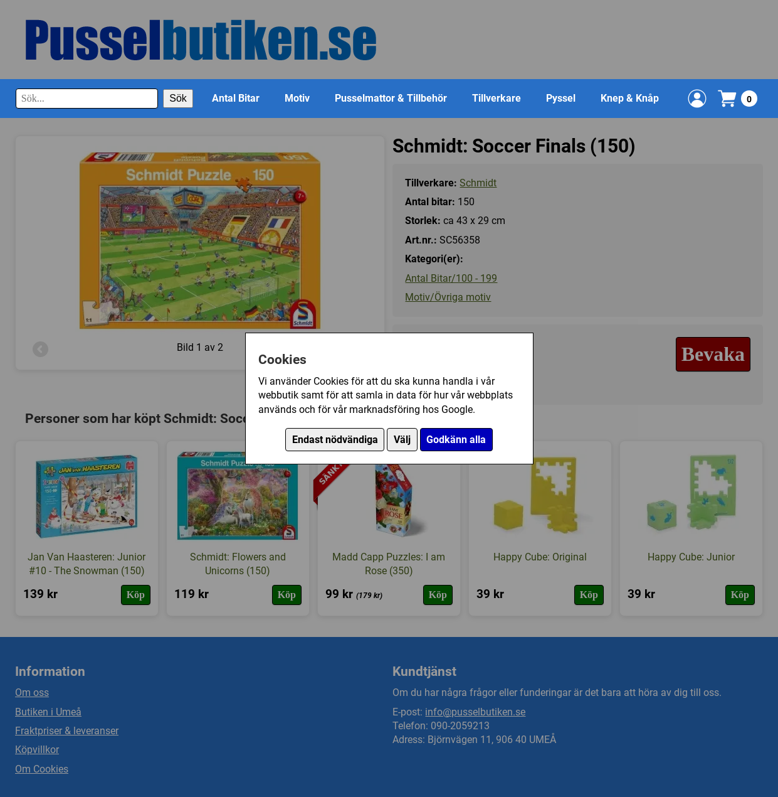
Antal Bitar (236, 98)
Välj (402, 440)
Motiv (297, 98)
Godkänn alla (456, 440)
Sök (178, 98)
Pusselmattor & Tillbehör (391, 98)
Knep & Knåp (630, 98)
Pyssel (561, 98)
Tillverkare (496, 98)
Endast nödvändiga (335, 440)
